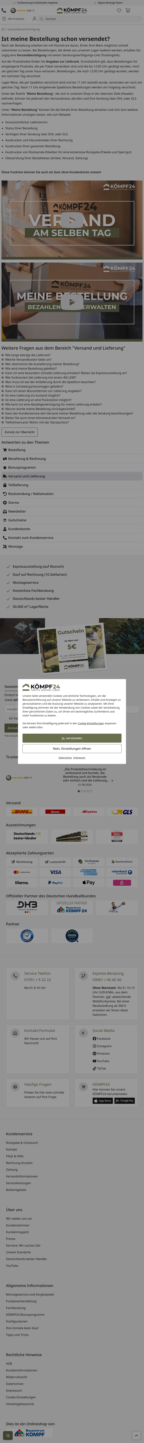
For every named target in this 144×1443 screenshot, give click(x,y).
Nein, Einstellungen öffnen (72, 749)
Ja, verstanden (72, 738)
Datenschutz (65, 757)
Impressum (79, 757)
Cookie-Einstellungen (91, 723)
